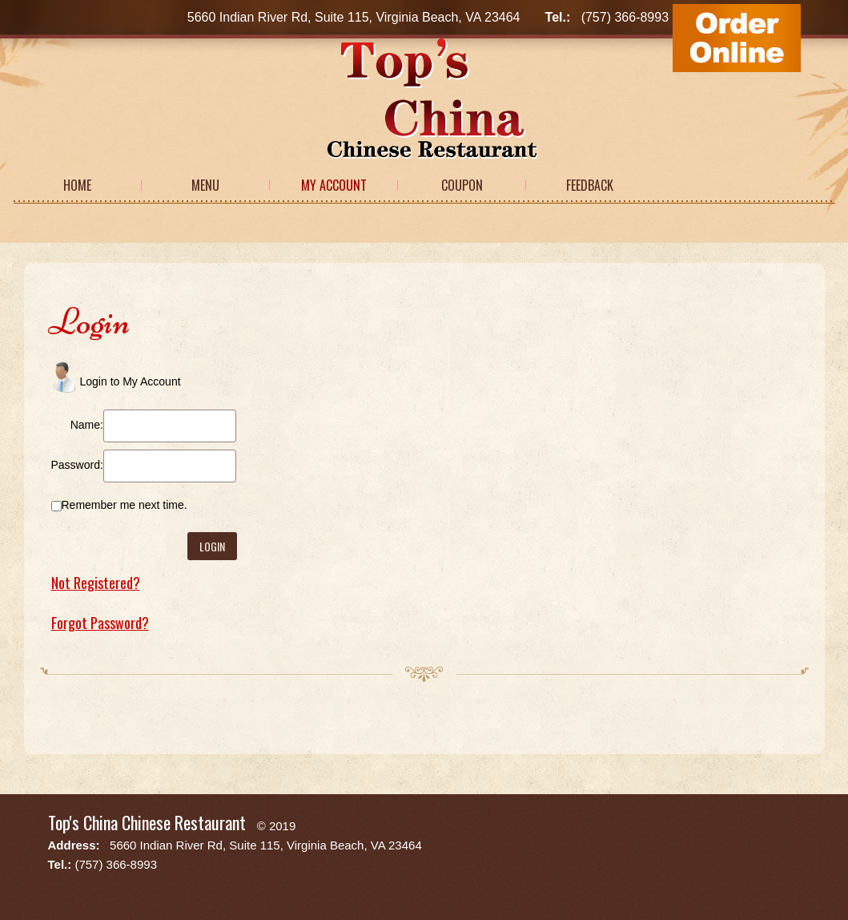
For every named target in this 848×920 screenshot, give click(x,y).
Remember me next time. (124, 504)
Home (77, 185)
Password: (77, 464)
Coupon (462, 185)
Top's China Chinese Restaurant (147, 822)
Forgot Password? (100, 622)
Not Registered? (95, 582)
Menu (205, 185)
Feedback (589, 185)
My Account (334, 185)
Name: (86, 424)
